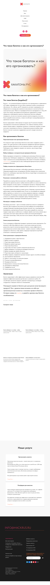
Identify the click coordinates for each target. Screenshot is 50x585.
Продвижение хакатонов (32, 544)
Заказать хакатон (25, 35)
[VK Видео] (36, 566)
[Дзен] (31, 566)
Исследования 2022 (30, 553)
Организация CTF (30, 549)
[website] (33, 566)
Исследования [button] (25, 26)
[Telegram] (27, 566)
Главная (25, 10)
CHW (25, 18)
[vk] (26, 31)
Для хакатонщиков (25, 16)
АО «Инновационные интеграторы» (11, 571)
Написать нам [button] (8, 557)
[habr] (38, 566)
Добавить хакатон (30, 542)
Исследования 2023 (30, 551)
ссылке (20, 295)
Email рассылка (9, 552)
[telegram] (24, 31)
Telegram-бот (8, 550)
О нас (25, 23)
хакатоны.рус (13, 160)
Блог (25, 13)
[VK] (29, 566)
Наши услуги (25, 21)
